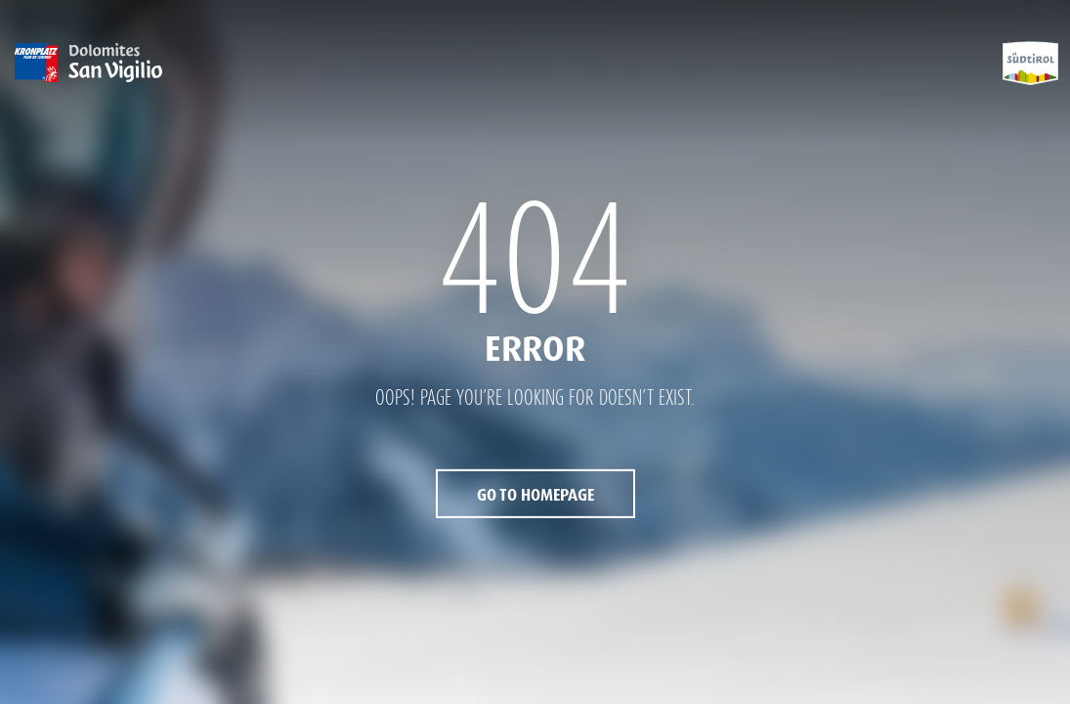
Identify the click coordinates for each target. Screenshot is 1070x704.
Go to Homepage (535, 495)
